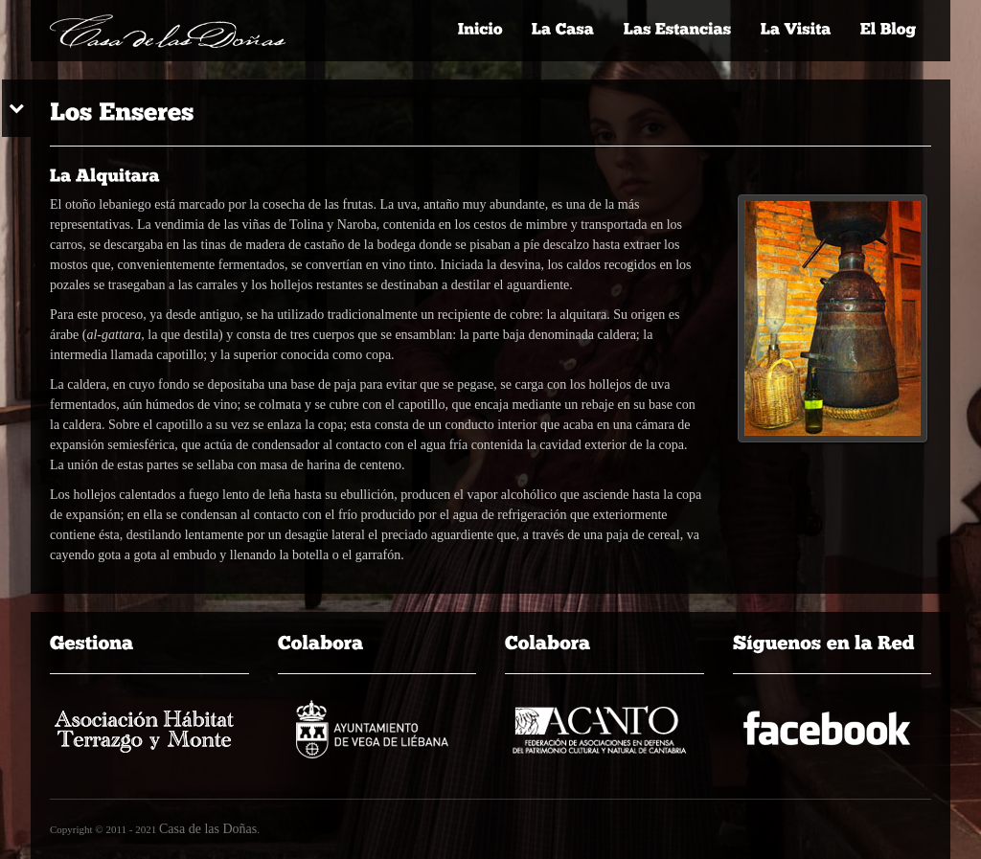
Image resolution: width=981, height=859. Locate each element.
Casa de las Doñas (208, 829)
